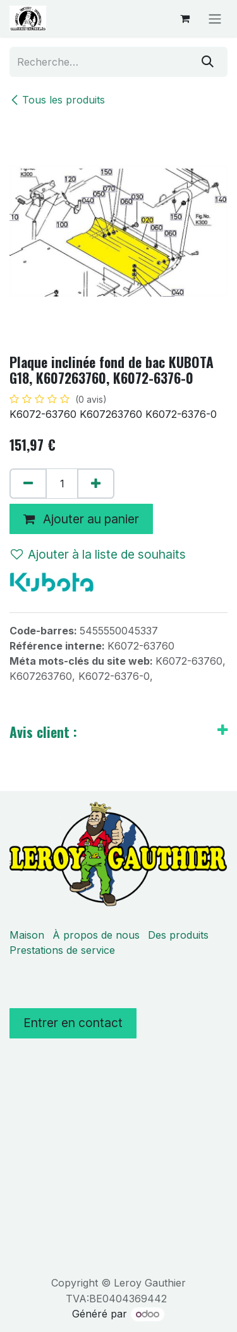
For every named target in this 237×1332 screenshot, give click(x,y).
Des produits (178, 935)
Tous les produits (57, 99)
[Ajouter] (95, 483)
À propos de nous (96, 935)
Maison (26, 935)
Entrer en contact (73, 1022)
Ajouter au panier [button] (81, 518)
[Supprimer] (28, 483)
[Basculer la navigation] (215, 18)
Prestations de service (62, 950)
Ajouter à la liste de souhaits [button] (98, 554)
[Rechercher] (208, 62)
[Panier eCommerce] (184, 18)
